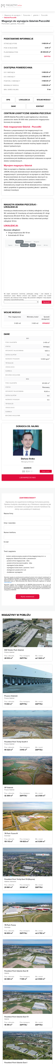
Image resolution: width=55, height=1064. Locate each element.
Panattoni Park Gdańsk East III (16, 971)
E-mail (6, 542)
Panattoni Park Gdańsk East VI (16, 1017)
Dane (13, 106)
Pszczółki (44, 15)
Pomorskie (26, 15)
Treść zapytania (10, 551)
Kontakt (40, 106)
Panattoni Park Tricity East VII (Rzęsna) (19, 879)
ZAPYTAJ (47, 56)
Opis (8, 100)
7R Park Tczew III (11, 833)
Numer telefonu (10, 532)
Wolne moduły (44, 100)
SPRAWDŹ (46, 323)
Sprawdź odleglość (46, 302)
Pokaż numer (46, 471)
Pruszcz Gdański (11, 696)
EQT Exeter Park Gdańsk (14, 650)
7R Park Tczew (10, 925)
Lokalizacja (24, 100)
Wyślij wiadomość (27, 597)
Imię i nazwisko (9, 523)
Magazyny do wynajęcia (12, 15)
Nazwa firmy (8, 513)
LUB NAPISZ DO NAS (27, 478)
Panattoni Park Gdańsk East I (15, 1062)
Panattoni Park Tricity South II (16, 742)
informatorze (8, 582)
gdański (35, 15)
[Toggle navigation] (53, 6)
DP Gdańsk (8, 787)
